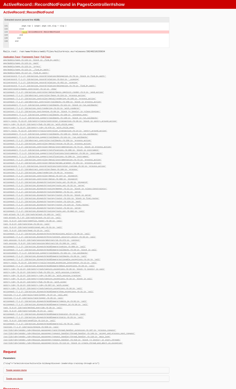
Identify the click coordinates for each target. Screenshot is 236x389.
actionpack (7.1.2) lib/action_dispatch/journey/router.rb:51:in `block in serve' (47, 188)
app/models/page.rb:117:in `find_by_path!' (26, 72)
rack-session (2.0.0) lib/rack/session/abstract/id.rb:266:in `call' (40, 233)
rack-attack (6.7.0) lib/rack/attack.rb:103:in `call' (32, 206)
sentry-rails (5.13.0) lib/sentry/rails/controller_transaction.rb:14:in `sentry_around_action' (55, 127)
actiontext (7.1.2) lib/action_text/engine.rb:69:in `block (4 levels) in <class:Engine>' (52, 108)
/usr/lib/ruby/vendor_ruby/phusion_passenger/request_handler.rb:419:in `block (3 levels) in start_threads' (62, 325)
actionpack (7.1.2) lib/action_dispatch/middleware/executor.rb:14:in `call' (44, 300)
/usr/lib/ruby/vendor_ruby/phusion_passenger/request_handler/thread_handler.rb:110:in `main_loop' (57, 322)
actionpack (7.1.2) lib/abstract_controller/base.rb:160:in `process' (40, 163)
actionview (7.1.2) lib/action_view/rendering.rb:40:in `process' (38, 166)
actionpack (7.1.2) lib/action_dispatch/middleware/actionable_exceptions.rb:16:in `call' (52, 248)
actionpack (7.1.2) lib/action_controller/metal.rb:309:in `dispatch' (40, 172)
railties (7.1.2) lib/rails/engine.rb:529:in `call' (31, 312)
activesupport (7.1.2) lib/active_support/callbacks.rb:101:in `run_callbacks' (45, 242)
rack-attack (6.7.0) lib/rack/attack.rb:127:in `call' (32, 209)
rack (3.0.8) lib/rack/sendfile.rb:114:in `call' (29, 306)
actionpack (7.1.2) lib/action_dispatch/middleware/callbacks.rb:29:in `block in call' (50, 239)
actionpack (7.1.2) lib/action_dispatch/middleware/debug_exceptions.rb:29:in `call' (49, 255)
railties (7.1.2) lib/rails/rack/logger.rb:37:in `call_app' (35, 282)
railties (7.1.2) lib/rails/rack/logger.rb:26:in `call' (33, 285)
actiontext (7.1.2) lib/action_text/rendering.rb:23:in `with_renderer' (41, 105)
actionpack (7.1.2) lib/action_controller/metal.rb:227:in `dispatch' (40, 169)
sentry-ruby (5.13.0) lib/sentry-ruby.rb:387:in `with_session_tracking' (42, 264)
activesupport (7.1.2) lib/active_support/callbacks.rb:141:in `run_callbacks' (45, 133)
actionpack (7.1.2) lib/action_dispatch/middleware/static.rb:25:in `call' (43, 303)
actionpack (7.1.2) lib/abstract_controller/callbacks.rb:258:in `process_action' (47, 136)
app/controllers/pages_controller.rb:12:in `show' (30, 87)
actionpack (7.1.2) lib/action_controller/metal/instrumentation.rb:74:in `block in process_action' (57, 142)
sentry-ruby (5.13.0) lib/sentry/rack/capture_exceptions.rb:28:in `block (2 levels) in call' (54, 258)
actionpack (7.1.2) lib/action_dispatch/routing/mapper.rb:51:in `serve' (42, 184)
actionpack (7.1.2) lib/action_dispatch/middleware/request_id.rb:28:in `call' (45, 291)
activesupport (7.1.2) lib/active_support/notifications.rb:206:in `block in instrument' (51, 145)
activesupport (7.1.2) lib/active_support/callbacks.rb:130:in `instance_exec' (45, 111)
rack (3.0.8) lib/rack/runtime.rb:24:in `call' (28, 297)
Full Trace (46, 57)
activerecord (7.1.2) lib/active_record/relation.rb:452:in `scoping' (40, 81)
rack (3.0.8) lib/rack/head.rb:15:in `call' (26, 221)
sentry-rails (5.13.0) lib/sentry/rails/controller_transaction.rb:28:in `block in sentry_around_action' (60, 117)
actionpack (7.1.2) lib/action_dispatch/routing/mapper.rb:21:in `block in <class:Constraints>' (55, 181)
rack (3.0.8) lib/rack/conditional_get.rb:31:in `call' (33, 218)
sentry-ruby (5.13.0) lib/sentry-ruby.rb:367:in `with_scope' (36, 273)
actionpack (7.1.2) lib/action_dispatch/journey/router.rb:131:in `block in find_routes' (51, 191)
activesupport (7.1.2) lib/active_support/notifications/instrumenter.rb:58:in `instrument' (53, 148)
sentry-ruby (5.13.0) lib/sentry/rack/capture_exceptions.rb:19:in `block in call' (48, 267)
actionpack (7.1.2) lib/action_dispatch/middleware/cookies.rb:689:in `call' (44, 236)
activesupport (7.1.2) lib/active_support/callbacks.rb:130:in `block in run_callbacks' (50, 114)
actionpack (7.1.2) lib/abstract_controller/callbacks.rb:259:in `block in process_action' (52, 99)
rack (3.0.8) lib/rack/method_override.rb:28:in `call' (33, 294)
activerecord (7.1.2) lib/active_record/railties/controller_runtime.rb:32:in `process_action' (54, 160)
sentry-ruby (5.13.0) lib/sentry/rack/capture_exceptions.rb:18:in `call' (43, 276)
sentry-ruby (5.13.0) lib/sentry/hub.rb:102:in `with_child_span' (38, 121)
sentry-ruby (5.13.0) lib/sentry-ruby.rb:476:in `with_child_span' (39, 124)
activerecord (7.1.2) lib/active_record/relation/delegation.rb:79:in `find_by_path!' (49, 84)
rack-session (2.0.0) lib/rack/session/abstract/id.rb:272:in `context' (41, 230)
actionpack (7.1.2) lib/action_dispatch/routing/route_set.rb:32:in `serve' (44, 178)
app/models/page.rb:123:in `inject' (22, 66)
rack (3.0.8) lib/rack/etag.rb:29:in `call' (26, 215)
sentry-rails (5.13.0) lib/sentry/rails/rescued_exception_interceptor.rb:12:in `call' (50, 252)
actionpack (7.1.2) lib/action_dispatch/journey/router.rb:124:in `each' (42, 194)
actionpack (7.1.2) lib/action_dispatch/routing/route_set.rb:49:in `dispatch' (45, 175)
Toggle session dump (16, 355)
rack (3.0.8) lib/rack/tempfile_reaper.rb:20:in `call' (33, 212)
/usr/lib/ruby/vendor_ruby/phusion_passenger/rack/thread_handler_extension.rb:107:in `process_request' (59, 316)
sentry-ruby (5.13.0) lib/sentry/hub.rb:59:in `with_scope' (35, 270)
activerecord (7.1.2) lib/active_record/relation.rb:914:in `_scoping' (41, 78)
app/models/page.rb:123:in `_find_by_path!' (26, 69)
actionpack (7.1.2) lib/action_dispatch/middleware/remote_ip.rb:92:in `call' (45, 288)
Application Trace (11, 57)
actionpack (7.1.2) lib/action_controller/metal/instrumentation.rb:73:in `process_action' (52, 154)
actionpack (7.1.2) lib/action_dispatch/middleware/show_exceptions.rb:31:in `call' (48, 279)
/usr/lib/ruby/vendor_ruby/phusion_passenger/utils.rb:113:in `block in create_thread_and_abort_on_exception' (63, 328)
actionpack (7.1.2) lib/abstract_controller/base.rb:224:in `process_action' (44, 93)
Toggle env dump (14, 363)
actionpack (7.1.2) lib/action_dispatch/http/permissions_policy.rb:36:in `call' (47, 224)
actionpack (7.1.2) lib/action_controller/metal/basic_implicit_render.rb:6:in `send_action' (53, 90)
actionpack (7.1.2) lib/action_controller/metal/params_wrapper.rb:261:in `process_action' (52, 157)
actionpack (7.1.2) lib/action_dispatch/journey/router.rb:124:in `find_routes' (46, 197)
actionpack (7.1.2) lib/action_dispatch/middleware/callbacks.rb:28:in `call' (45, 245)
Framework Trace (30, 57)
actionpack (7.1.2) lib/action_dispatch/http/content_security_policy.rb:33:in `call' (49, 227)
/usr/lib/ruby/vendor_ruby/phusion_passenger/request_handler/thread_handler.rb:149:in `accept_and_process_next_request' (69, 319)
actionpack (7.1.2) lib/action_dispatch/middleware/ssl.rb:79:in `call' (41, 309)
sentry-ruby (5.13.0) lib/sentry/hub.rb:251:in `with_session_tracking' (41, 261)
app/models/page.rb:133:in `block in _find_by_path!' (31, 60)
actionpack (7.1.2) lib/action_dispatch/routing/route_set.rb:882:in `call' (44, 203)
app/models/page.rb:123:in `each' (21, 63)
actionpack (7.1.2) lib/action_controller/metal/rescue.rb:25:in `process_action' (47, 139)
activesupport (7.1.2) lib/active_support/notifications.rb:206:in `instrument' (46, 151)
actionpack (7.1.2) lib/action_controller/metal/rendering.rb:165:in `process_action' (49, 96)
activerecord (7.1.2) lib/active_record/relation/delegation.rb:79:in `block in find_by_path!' (54, 75)
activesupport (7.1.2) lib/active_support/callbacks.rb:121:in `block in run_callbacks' (50, 102)
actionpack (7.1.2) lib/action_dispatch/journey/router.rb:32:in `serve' (42, 200)
